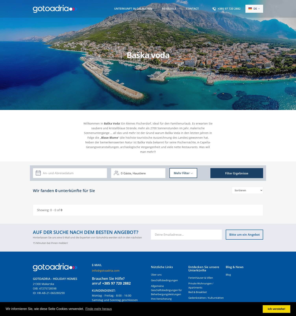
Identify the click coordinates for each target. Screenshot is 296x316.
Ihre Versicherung (161, 298)
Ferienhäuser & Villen (200, 277)
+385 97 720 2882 (229, 8)
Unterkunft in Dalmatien (133, 8)
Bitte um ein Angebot (244, 234)
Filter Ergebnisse (236, 173)
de (252, 8)
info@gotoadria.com (105, 270)
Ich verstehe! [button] (276, 309)
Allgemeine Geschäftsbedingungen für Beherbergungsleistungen (166, 290)
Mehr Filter (182, 173)
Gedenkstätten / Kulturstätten (206, 298)
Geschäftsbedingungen (164, 280)
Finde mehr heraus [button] (98, 309)
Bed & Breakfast (197, 292)
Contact (192, 8)
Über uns (156, 274)
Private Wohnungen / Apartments (200, 285)
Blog (228, 274)
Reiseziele (169, 8)
